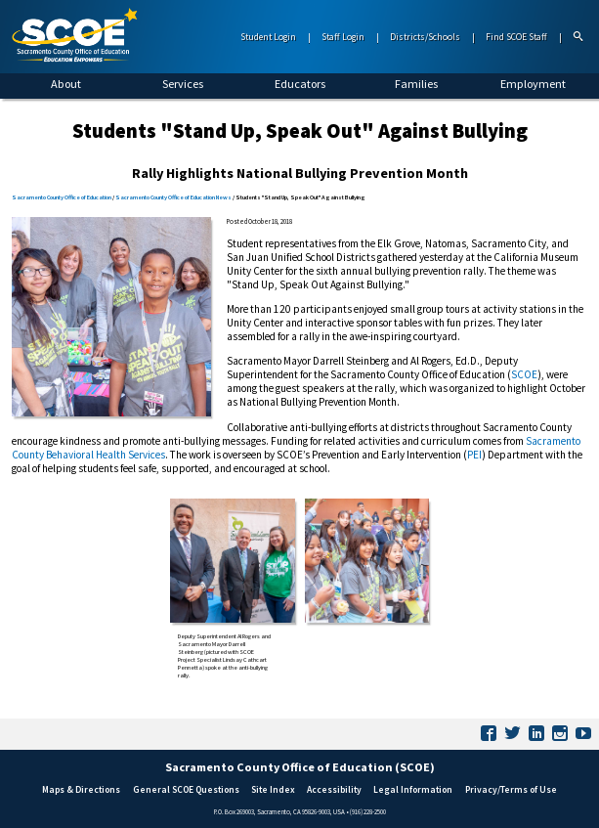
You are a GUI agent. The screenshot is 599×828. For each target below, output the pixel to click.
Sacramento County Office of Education (61, 197)
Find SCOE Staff (516, 37)
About (66, 83)
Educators (300, 83)
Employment (533, 83)
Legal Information (412, 790)
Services (182, 83)
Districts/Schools (425, 37)
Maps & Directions (81, 790)
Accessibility (334, 790)
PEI (474, 454)
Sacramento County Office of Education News (173, 197)
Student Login (268, 37)
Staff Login (342, 37)
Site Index (273, 790)
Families (416, 83)
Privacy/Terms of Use (511, 790)
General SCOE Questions (186, 790)
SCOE (524, 374)
